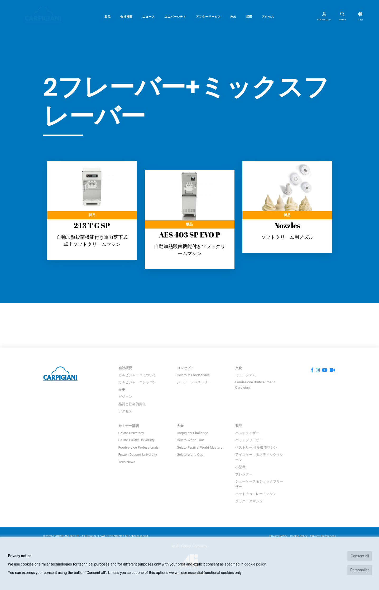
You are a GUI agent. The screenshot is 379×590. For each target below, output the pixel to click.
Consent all (360, 556)
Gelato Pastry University (136, 440)
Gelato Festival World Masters (199, 447)
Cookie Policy (299, 536)
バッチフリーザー (249, 440)
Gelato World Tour (190, 440)
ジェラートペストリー (194, 382)
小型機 (240, 467)
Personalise (360, 570)
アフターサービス (208, 16)
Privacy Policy (278, 536)
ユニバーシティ (175, 16)
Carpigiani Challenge (192, 433)
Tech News (126, 462)
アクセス (268, 16)
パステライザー (247, 433)
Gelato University (131, 433)
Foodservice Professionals (138, 447)
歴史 (121, 389)
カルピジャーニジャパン (137, 382)
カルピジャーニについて (137, 375)
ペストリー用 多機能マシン (256, 447)
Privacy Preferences (323, 536)
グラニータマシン (249, 501)
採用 (249, 16)
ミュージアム (245, 375)
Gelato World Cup (190, 455)
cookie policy (255, 564)
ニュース (148, 16)
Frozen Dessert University (137, 455)
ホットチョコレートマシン (255, 494)
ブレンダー (243, 474)
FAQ (233, 16)
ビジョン (125, 397)
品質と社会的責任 (132, 404)
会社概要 (126, 16)
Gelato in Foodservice (193, 375)
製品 (107, 16)
